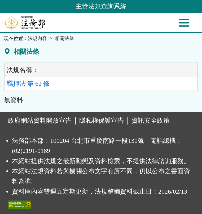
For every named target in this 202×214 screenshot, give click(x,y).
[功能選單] (184, 22)
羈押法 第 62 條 (28, 83)
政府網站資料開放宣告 (40, 120)
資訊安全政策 (150, 120)
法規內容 (37, 38)
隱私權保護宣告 (101, 120)
